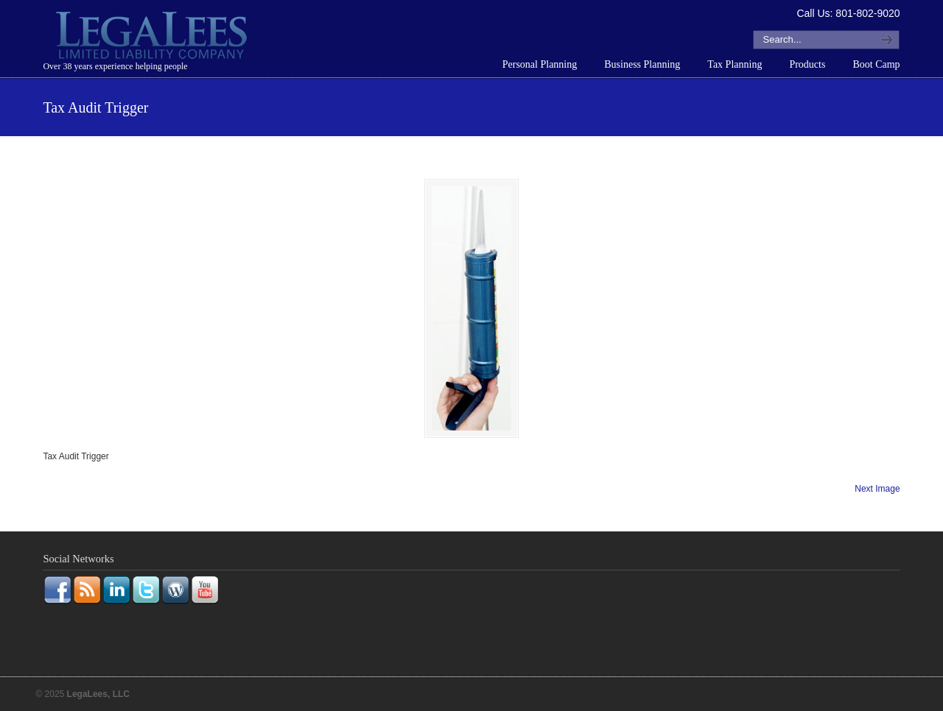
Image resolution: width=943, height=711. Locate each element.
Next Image (877, 489)
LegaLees (153, 37)
